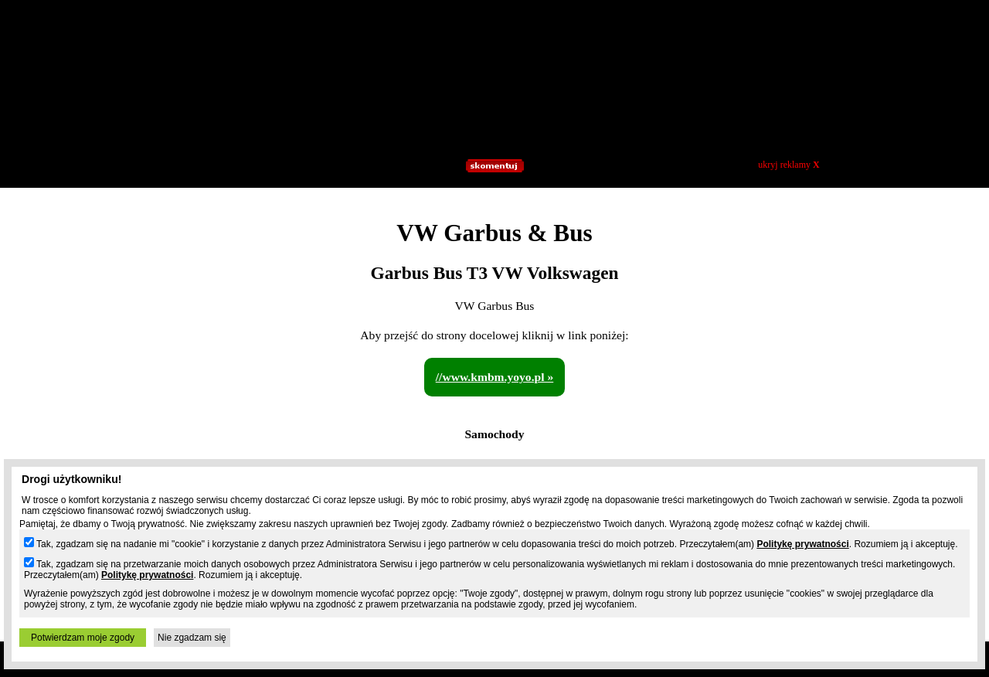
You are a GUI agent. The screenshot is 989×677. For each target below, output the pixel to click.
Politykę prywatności (802, 544)
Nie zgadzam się (192, 637)
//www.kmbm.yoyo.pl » (495, 376)
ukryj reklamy (788, 164)
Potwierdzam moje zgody (82, 637)
